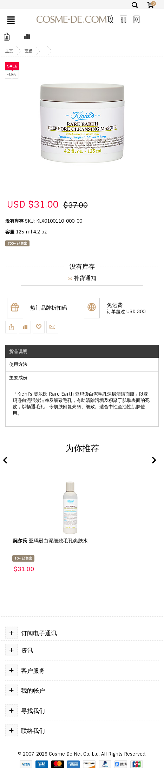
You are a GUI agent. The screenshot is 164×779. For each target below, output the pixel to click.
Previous (5, 460)
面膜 (28, 51)
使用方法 (18, 364)
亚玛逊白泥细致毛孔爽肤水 (50, 541)
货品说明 (18, 351)
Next (153, 460)
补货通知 (82, 278)
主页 (9, 51)
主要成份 (18, 378)
